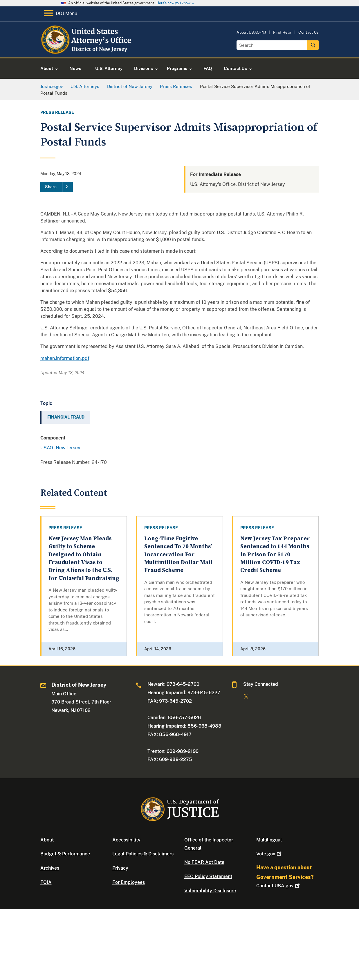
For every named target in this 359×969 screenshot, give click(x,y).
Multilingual (269, 840)
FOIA (46, 882)
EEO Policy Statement (208, 876)
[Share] (56, 187)
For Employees (128, 882)
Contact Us (308, 32)
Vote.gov (269, 854)
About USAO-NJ (251, 32)
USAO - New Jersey (60, 448)
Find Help (282, 32)
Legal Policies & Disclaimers (143, 854)
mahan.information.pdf (64, 358)
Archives (49, 868)
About (47, 840)
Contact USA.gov (278, 886)
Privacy (120, 868)
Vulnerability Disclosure (210, 890)
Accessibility (126, 840)
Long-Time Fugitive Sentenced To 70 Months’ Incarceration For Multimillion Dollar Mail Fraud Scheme (178, 554)
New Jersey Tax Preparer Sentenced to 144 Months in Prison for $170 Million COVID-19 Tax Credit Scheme (275, 554)
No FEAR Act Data (204, 862)
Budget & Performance (65, 854)
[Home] (87, 50)
